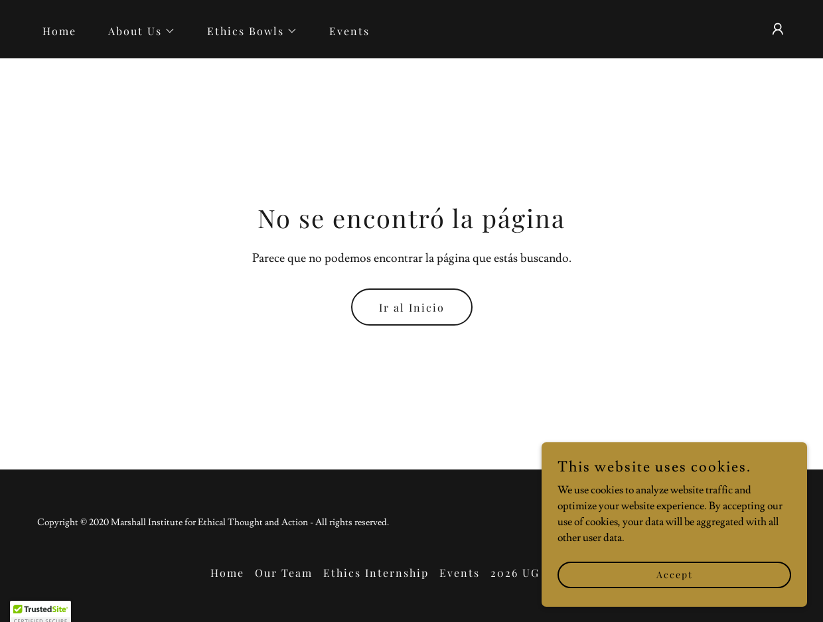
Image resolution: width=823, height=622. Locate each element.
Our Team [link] (284, 573)
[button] (136, 31)
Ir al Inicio (412, 307)
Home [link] (59, 31)
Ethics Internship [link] (376, 573)
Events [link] (349, 31)
